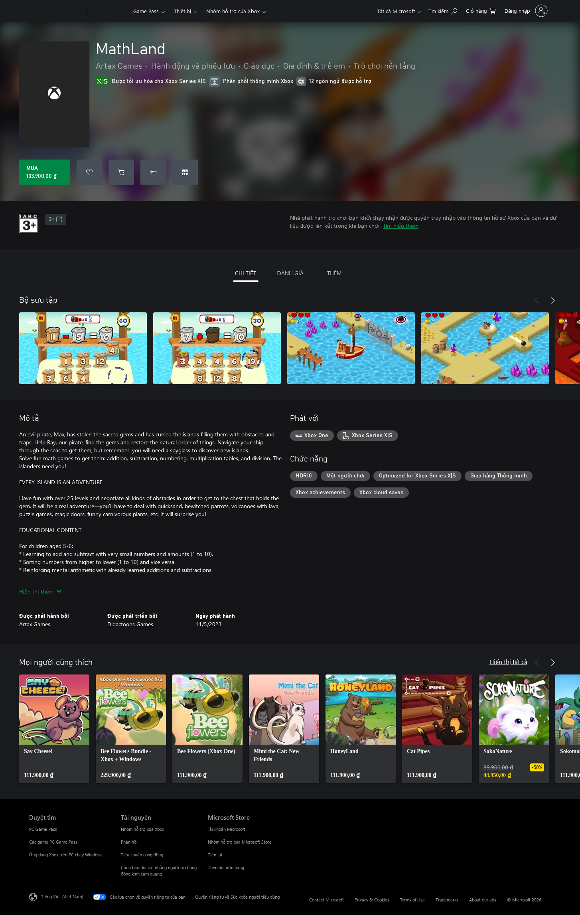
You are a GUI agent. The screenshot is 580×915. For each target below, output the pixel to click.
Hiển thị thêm (40, 591)
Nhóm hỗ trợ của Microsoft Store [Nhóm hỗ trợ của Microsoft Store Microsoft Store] (240, 841)
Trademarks (447, 899)
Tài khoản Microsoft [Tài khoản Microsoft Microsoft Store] (226, 829)
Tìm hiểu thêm (400, 225)
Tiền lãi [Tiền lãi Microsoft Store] (215, 854)
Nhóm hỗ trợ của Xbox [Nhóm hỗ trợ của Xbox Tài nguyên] (142, 829)
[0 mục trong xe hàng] (481, 10)
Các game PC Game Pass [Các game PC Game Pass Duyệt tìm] (53, 841)
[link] (54, 728)
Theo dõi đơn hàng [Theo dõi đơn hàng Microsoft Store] (226, 867)
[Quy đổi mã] (185, 172)
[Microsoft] (56, 11)
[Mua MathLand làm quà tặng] (153, 172)
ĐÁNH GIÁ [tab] (290, 273)
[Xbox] (109, 11)
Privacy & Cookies (372, 899)
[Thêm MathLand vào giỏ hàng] (121, 172)
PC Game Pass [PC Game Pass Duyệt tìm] (43, 829)
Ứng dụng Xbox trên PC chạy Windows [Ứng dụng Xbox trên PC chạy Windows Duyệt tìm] (66, 854)
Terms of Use (412, 899)
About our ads (482, 899)
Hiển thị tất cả (508, 661)
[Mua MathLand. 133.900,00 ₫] (44, 172)
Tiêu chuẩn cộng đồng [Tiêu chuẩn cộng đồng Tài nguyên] (142, 854)
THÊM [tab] (334, 273)
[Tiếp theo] (553, 300)
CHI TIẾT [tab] (245, 273)
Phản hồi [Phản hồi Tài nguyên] (129, 841)
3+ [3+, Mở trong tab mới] (55, 219)
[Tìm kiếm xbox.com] (442, 10)
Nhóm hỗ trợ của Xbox (233, 11)
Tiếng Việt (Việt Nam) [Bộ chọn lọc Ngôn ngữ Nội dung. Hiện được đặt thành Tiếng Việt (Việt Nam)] (62, 896)
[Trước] (537, 300)
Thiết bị (182, 11)
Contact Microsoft (326, 899)
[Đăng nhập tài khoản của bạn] (525, 10)
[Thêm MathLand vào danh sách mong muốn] (89, 172)
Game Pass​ (146, 11)
